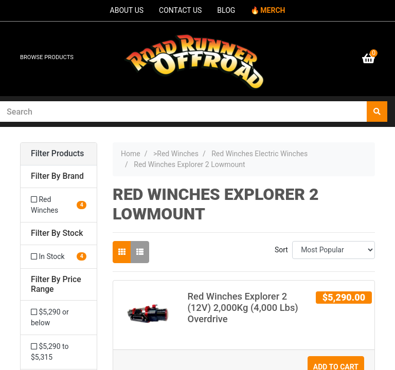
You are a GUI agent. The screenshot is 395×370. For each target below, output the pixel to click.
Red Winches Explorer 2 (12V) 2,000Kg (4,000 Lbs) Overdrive (243, 307)
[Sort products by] (333, 250)
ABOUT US (127, 10)
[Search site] (377, 111)
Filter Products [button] (57, 153)
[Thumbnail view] (122, 252)
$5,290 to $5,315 (49, 351)
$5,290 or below (50, 317)
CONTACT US (180, 10)
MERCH (272, 10)
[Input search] (183, 111)
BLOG (226, 10)
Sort (281, 250)
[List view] (140, 252)
